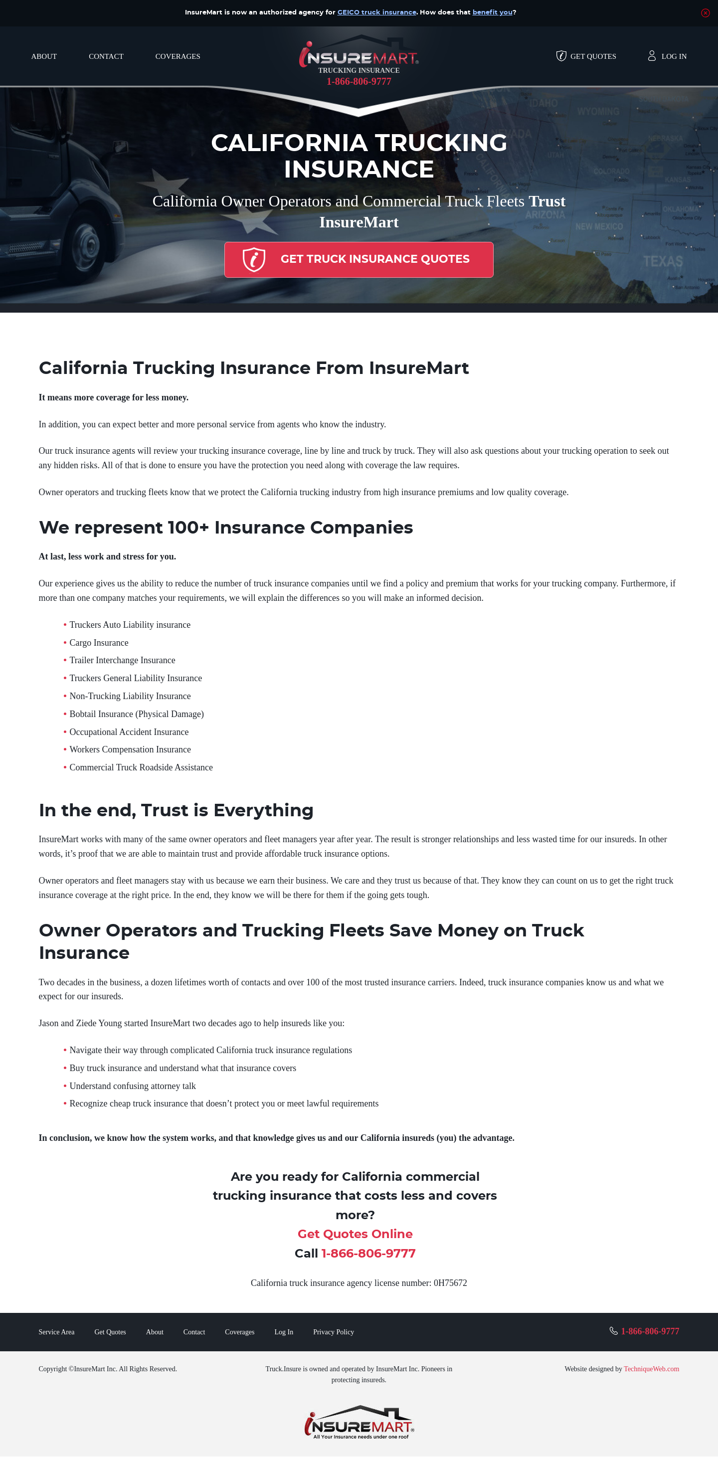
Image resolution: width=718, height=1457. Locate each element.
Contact (106, 56)
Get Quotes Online (355, 1235)
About (44, 56)
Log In (674, 56)
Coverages (178, 56)
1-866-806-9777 (359, 81)
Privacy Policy (333, 1332)
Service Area (57, 1332)
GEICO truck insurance (377, 12)
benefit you (493, 12)
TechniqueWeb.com (651, 1369)
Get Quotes (593, 56)
